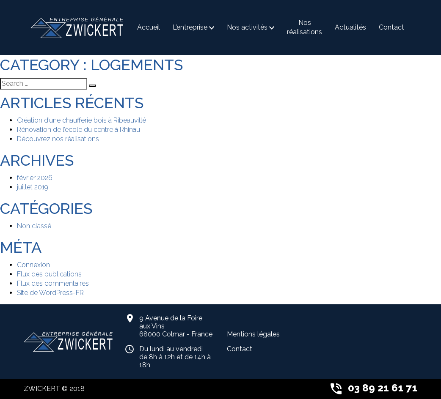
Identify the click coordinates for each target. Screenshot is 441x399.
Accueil (148, 27)
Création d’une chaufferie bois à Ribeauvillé (81, 120)
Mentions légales (253, 334)
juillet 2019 (32, 187)
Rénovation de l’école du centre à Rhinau (78, 130)
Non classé (34, 226)
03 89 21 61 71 (374, 388)
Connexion (33, 265)
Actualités (350, 27)
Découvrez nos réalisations (58, 139)
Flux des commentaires (53, 283)
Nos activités (247, 27)
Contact (391, 27)
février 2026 (34, 178)
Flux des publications (49, 274)
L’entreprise (190, 27)
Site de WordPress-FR (50, 293)
